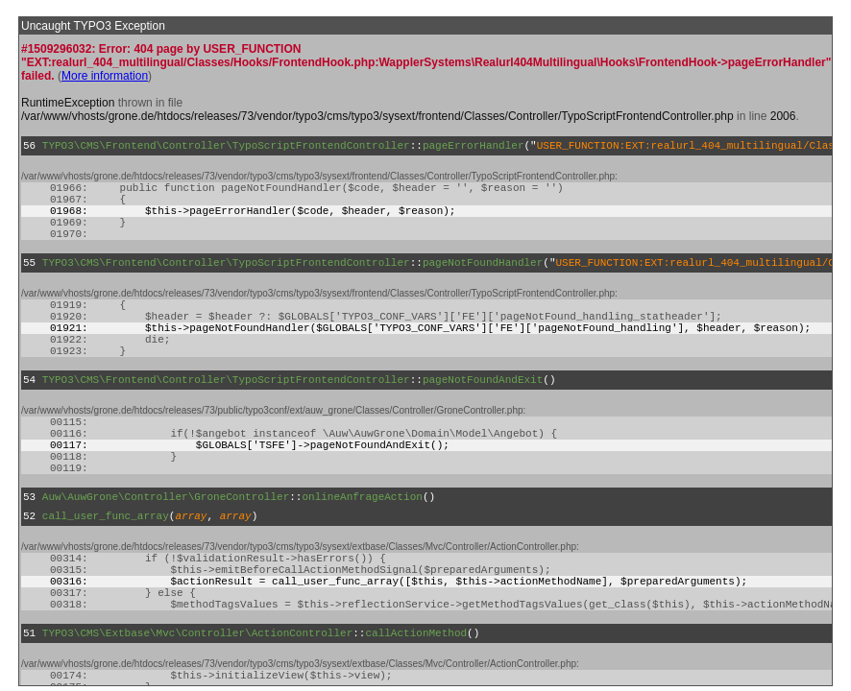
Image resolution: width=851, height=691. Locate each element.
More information (104, 76)
